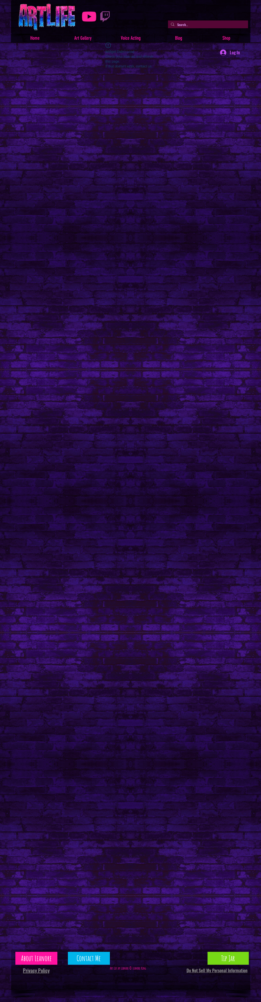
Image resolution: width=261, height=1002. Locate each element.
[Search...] (207, 24)
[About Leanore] (36, 958)
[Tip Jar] (228, 958)
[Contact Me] (89, 958)
